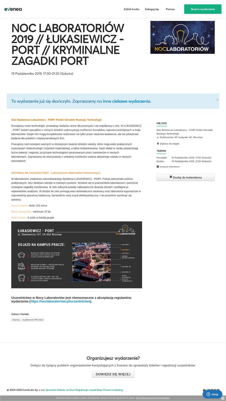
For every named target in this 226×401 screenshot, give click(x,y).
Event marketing (113, 390)
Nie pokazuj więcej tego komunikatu (153, 398)
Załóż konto (131, 9)
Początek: (162, 157)
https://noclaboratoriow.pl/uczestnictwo (60, 301)
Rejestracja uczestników (89, 390)
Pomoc (170, 9)
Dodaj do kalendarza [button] (168, 166)
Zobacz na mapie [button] (168, 143)
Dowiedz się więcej (113, 374)
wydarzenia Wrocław (33, 319)
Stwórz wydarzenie (203, 9)
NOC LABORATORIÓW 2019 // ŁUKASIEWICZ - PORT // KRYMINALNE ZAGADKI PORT (67, 44)
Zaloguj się (152, 9)
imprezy (16, 319)
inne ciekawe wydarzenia (126, 101)
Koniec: (160, 161)
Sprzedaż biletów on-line (60, 390)
